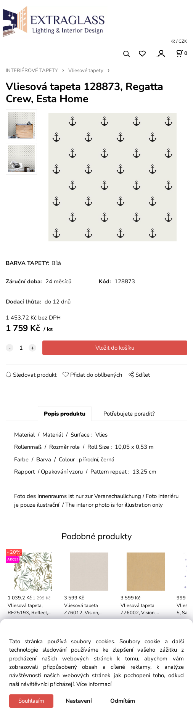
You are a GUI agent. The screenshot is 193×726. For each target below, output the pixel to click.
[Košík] (181, 53)
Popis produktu (64, 414)
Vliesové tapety (85, 70)
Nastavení (79, 701)
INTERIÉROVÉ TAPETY (32, 70)
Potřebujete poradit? (129, 414)
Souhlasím (31, 701)
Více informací (93, 684)
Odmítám (122, 701)
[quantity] (21, 348)
